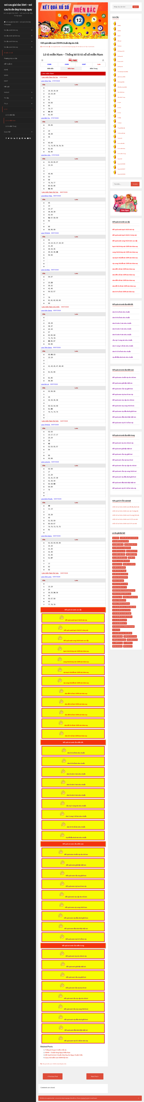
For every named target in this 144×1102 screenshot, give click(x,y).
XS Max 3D (120, 66)
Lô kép (119, 112)
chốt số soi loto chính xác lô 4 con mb (124, 523)
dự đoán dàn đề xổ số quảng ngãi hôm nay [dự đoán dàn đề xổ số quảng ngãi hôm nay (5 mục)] (124, 590)
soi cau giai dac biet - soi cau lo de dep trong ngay (63, 46)
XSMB (6, 70)
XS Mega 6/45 (121, 51)
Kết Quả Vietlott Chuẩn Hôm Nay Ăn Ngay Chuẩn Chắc (64, 1055)
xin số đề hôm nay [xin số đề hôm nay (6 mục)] (117, 643)
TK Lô (6, 103)
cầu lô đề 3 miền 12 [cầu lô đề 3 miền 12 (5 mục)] (118, 544)
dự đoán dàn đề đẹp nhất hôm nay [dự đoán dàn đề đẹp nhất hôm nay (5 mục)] (122, 593)
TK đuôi (120, 122)
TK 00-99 (120, 138)
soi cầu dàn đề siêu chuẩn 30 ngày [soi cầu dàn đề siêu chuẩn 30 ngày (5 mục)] (122, 613)
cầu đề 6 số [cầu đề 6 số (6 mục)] (131, 557)
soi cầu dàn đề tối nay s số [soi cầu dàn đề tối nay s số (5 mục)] (119, 623)
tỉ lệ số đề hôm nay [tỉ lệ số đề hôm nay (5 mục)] (132, 639)
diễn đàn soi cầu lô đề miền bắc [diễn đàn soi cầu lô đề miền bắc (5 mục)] (121, 561)
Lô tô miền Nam (10, 120)
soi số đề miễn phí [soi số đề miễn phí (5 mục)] (117, 636)
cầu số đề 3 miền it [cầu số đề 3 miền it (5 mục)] (131, 554)
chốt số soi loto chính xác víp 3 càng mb (125, 511)
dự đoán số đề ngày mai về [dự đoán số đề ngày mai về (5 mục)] (130, 597)
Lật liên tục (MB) (121, 76)
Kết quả (6, 86)
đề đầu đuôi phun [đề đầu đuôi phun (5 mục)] (117, 646)
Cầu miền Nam (121, 92)
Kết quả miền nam (47, 1064)
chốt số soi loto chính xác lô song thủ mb (125, 515)
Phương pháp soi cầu (10, 58)
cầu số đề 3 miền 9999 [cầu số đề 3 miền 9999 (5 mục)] (119, 554)
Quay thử (7, 132)
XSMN (6, 75)
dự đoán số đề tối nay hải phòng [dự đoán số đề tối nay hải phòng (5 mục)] (121, 603)
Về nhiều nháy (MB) (122, 87)
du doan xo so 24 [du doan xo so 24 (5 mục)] (117, 564)
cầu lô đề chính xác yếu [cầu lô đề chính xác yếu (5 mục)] (119, 551)
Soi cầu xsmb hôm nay (11, 30)
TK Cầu (6, 98)
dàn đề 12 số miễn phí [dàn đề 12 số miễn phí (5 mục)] (129, 564)
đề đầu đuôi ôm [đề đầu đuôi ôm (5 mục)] (128, 646)
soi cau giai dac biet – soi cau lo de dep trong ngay (17, 23)
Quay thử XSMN (121, 174)
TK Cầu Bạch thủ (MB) (123, 71)
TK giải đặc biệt (121, 128)
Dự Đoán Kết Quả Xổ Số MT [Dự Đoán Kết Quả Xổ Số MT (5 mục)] (120, 577)
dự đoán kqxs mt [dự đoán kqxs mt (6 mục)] (117, 597)
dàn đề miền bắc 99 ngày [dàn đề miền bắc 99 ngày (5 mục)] (119, 570)
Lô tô (5, 109)
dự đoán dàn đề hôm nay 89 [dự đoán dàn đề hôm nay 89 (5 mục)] (120, 584)
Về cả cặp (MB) (121, 82)
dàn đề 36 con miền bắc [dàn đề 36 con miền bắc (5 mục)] (119, 567)
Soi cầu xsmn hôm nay (11, 47)
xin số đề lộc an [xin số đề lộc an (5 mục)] (128, 643)
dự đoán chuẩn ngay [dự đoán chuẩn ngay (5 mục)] (118, 580)
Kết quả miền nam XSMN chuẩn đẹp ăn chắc (59, 43)
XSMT (6, 81)
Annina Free (84, 1098)
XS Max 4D (120, 56)
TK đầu (119, 117)
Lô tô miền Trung (11, 126)
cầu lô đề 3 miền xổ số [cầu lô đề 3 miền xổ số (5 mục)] (130, 544)
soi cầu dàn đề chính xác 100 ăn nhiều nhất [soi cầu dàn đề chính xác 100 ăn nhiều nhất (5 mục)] (124, 607)
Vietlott (6, 92)
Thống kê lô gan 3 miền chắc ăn (55, 1050)
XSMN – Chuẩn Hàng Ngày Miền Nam (57, 1052)
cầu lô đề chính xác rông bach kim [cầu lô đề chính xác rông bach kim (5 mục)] (121, 547)
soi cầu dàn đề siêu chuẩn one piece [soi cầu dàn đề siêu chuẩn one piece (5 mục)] (122, 616)
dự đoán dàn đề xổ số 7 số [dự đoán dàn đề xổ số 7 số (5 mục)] (119, 587)
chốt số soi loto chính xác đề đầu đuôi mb (125, 507)
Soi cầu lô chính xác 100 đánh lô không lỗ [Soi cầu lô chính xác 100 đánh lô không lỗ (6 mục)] (123, 626)
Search (136, 7)
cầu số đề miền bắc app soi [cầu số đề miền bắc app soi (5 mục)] (120, 557)
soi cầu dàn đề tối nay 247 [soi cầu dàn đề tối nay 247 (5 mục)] (119, 620)
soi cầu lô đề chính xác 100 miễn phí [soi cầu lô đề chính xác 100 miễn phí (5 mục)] (122, 633)
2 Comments (90, 46)
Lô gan (119, 102)
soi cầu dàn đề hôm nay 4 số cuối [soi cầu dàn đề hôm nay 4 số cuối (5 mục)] (121, 610)
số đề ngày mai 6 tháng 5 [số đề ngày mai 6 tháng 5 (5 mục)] (119, 639)
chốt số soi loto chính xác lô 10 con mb (125, 519)
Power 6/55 (120, 61)
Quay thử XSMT (121, 169)
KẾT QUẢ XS (8, 64)
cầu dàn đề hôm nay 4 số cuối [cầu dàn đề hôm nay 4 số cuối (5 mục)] (120, 541)
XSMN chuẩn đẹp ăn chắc (59, 1064)
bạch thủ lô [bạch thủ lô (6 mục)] (116, 538)
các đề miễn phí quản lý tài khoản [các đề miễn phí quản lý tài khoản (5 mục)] (129, 538)
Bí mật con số (8, 53)
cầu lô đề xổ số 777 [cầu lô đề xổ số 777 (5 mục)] (132, 551)
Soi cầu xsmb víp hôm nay (12, 36)
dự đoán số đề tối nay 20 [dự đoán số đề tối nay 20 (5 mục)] (119, 600)
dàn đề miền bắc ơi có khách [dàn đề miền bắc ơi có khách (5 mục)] (120, 574)
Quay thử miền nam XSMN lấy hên (56, 1057)
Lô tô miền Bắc (10, 115)
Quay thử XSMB (121, 164)
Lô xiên (119, 107)
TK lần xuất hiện (121, 133)
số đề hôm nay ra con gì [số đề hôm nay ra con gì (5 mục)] (130, 636)
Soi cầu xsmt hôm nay (11, 41)
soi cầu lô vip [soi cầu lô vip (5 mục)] (116, 630)
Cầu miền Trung (121, 97)
